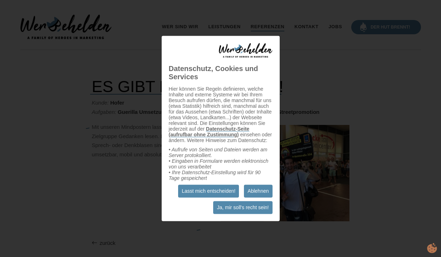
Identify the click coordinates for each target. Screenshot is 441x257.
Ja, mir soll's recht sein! (243, 208)
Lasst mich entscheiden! (208, 191)
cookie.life (432, 248)
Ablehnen (258, 191)
